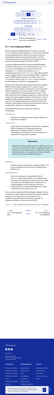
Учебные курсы (25, 371)
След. (44, 39)
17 (17, 14)
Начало (39, 39)
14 (30, 22)
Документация (25, 368)
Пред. (9, 39)
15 (25, 14)
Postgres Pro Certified (11, 371)
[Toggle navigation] (50, 2)
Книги (22, 373)
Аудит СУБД (39, 373)
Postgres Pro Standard (28, 18)
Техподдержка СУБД (42, 368)
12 (35, 14)
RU (13, 34)
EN (17, 34)
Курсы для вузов (25, 381)
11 (39, 14)
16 (21, 14)
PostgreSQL (28, 26)
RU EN (23, 34)
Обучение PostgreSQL (27, 384)
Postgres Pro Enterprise (28, 11)
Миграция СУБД (40, 371)
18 (16, 22)
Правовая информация (10, 356)
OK (44, 390)
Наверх (14, 39)
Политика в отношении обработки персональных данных (13, 358)
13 (32, 14)
